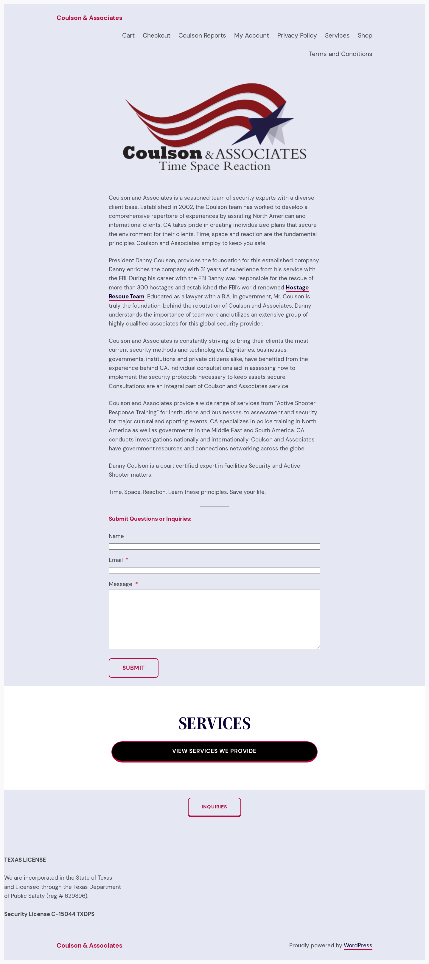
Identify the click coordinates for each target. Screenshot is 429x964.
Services (337, 35)
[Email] (214, 571)
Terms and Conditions (340, 54)
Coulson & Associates (89, 18)
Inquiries (214, 807)
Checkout (156, 35)
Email (118, 560)
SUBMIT (133, 668)
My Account (251, 35)
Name (116, 536)
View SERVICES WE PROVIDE (214, 751)
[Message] (214, 619)
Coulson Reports (202, 35)
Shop (365, 35)
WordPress (358, 945)
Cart (128, 35)
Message (123, 584)
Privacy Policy (297, 35)
